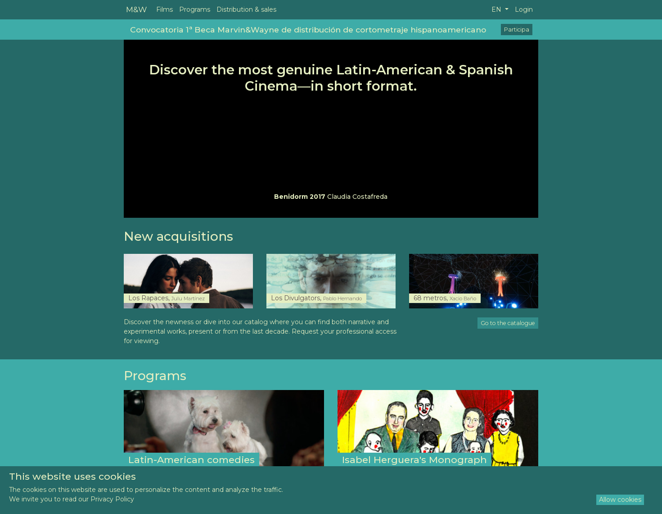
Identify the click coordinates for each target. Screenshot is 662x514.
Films (164, 9)
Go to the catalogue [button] (508, 323)
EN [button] (497, 9)
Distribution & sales (246, 9)
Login (524, 9)
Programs (194, 9)
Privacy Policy (112, 499)
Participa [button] (516, 29)
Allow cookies (620, 500)
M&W (136, 9)
